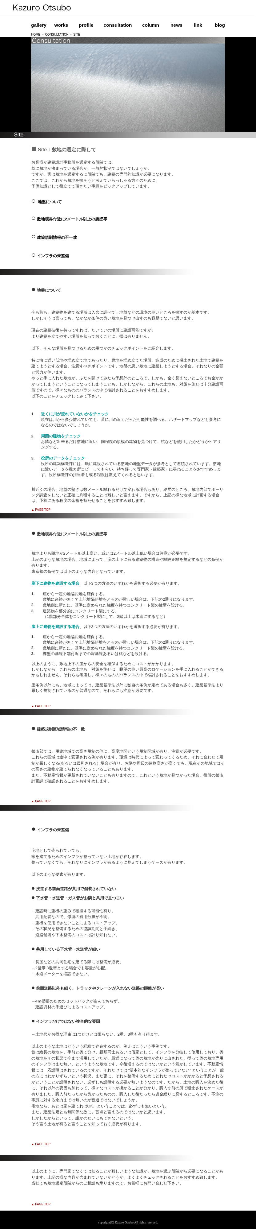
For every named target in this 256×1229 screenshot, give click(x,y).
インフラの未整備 (53, 256)
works (61, 25)
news (176, 25)
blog (220, 25)
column (150, 25)
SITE (76, 34)
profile (86, 25)
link (198, 25)
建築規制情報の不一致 (57, 237)
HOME (35, 34)
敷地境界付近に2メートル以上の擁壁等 (72, 219)
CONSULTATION (57, 34)
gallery (38, 25)
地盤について (50, 202)
